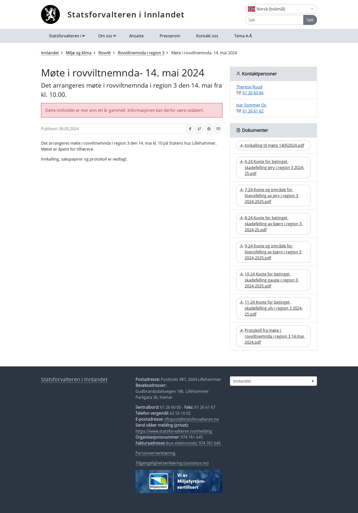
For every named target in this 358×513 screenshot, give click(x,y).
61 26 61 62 (253, 111)
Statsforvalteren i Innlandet (126, 14)
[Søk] (274, 20)
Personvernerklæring (155, 453)
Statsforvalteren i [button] (65, 36)
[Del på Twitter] (199, 129)
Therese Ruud (249, 87)
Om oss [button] (105, 36)
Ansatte (136, 36)
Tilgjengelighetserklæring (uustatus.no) (172, 463)
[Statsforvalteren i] (273, 381)
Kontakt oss (207, 36)
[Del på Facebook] (190, 129)
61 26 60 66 (253, 93)
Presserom (170, 36)
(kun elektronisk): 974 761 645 (178, 443)
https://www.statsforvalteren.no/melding (173, 431)
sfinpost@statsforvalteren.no (191, 419)
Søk (310, 20)
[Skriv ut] (209, 129)
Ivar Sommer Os (251, 105)
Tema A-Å (243, 36)
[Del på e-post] (218, 129)
